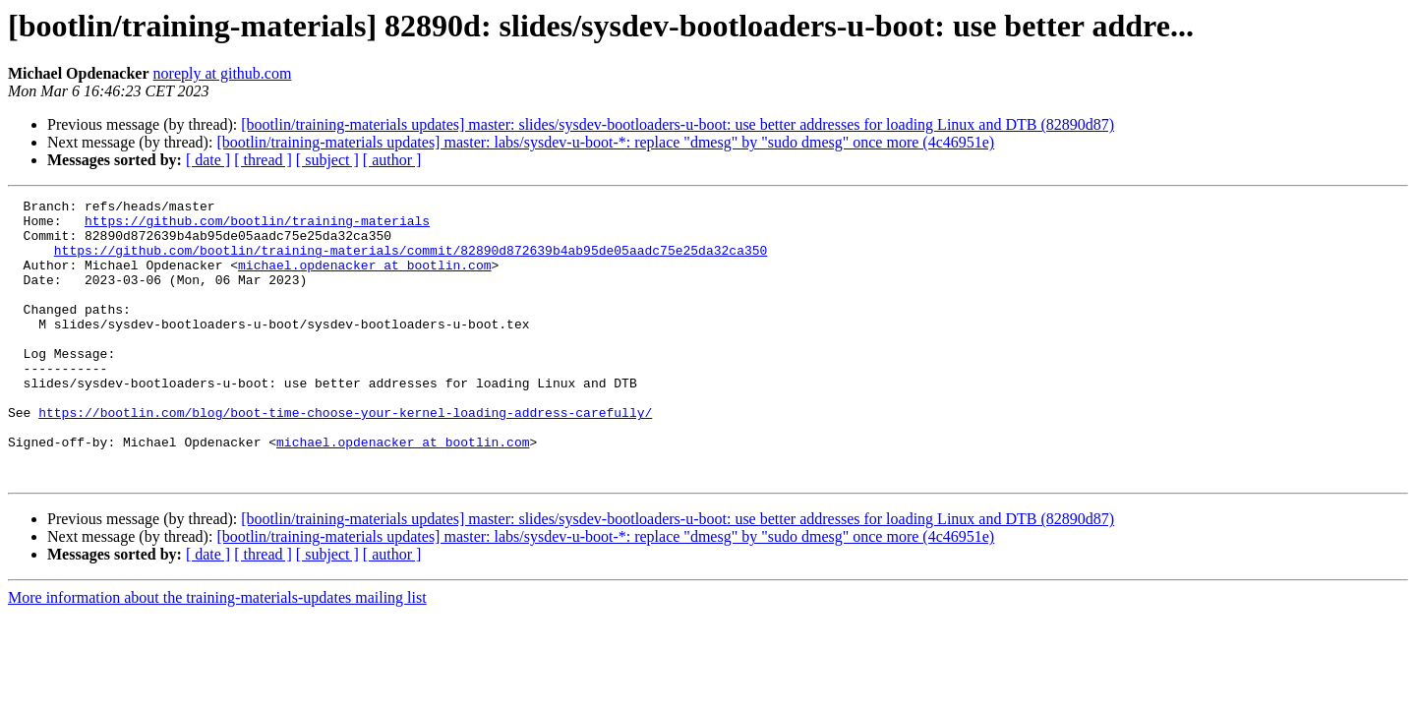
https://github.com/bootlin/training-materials (257, 226)
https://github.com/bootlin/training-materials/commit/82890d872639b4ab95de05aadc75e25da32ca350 (410, 261)
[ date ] (208, 159)
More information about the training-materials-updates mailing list (217, 653)
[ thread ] (263, 159)
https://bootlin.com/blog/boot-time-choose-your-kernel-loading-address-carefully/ (345, 456)
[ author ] (392, 159)
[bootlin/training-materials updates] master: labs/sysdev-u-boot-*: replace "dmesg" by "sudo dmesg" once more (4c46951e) (605, 142)
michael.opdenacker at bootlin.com (364, 279)
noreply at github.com (222, 73)
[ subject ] (327, 159)
